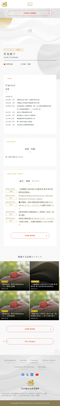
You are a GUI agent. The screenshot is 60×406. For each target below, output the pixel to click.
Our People (30, 341)
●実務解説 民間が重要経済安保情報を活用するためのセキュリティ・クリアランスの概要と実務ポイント (36, 205)
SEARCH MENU (30, 13)
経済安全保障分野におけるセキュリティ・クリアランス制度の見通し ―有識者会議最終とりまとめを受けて (36, 221)
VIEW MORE (30, 235)
